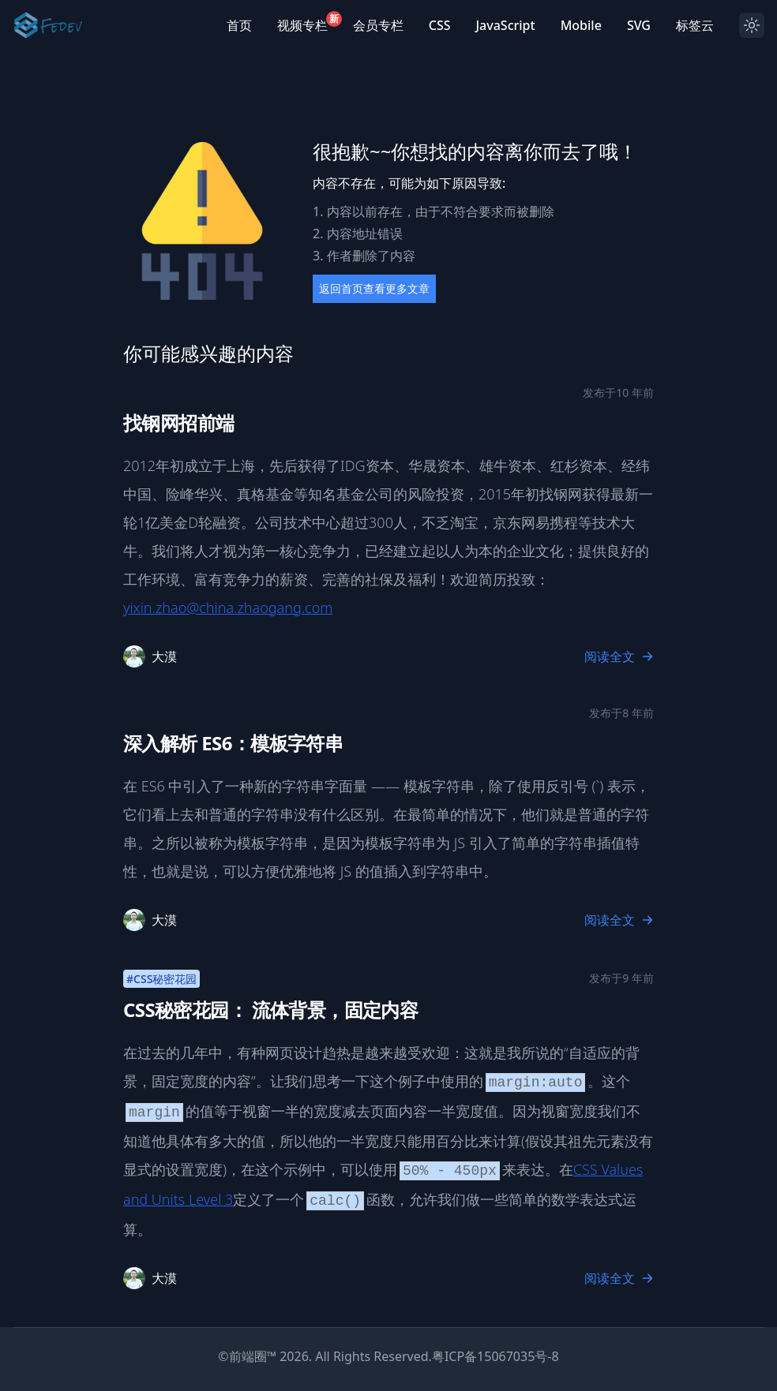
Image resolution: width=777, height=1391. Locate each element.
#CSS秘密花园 (161, 978)
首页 (239, 25)
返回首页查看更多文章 (374, 288)
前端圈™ (252, 1356)
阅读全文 (619, 656)
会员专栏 (378, 25)
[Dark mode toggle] (751, 25)
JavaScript (505, 25)
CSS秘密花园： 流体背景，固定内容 (270, 1010)
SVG (639, 25)
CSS (440, 25)
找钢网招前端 (178, 422)
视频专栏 (302, 25)
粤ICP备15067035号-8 (495, 1356)
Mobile (581, 25)
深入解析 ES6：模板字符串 (233, 743)
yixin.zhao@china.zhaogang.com (227, 607)
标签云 (695, 25)
